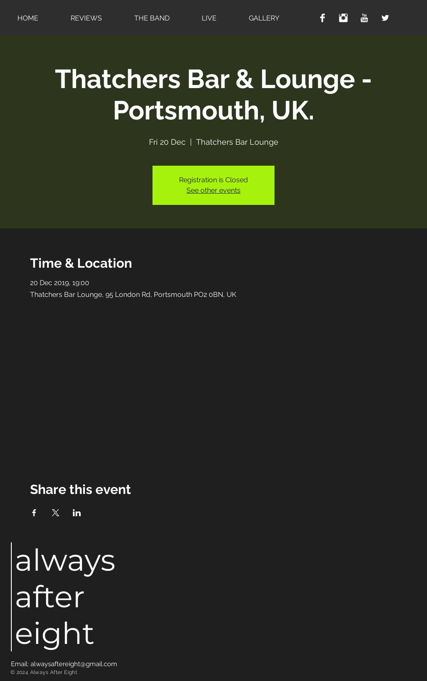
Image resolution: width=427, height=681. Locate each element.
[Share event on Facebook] (34, 512)
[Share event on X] (55, 512)
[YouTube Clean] (364, 18)
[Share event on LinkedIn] (77, 512)
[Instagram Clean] (343, 18)
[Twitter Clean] (385, 18)
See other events (213, 190)
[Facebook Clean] (322, 18)
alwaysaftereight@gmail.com (73, 664)
